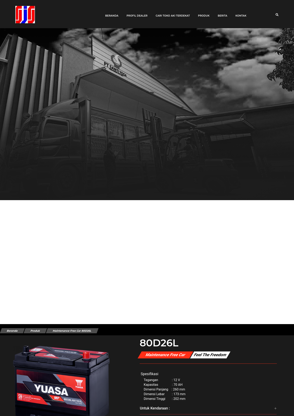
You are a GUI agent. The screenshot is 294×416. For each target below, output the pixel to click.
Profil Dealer (135, 12)
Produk (202, 12)
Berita (221, 12)
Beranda (110, 12)
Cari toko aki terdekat (171, 12)
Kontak (239, 12)
